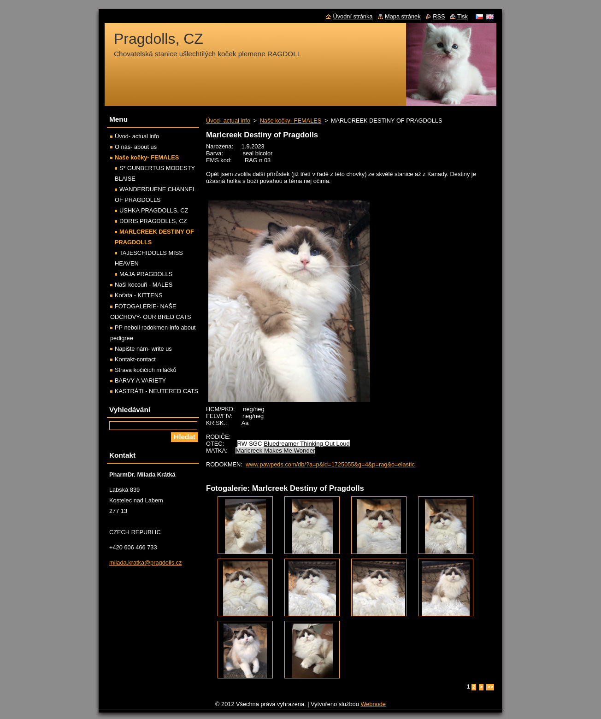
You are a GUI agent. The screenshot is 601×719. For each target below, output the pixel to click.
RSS (439, 16)
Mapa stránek (403, 16)
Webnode (373, 704)
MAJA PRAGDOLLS (145, 274)
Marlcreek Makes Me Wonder (275, 450)
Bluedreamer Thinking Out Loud (307, 443)
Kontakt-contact (135, 359)
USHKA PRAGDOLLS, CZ (153, 210)
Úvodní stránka (352, 16)
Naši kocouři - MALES (143, 284)
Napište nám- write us (143, 348)
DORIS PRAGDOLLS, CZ (153, 221)
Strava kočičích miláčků (146, 369)
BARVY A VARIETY (140, 380)
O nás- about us (136, 146)
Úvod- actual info (228, 120)
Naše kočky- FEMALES (291, 120)
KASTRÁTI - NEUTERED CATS (156, 391)
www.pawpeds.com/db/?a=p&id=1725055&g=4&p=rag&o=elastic (330, 464)
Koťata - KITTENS (139, 295)
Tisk (462, 16)
